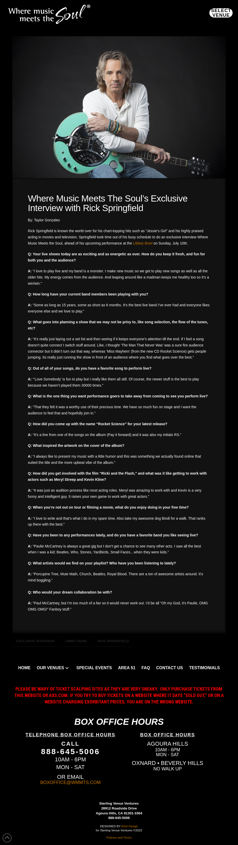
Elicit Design (129, 826)
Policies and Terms (119, 837)
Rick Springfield (113, 641)
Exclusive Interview (35, 641)
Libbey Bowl (143, 243)
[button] (221, 13)
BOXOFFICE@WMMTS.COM (70, 782)
